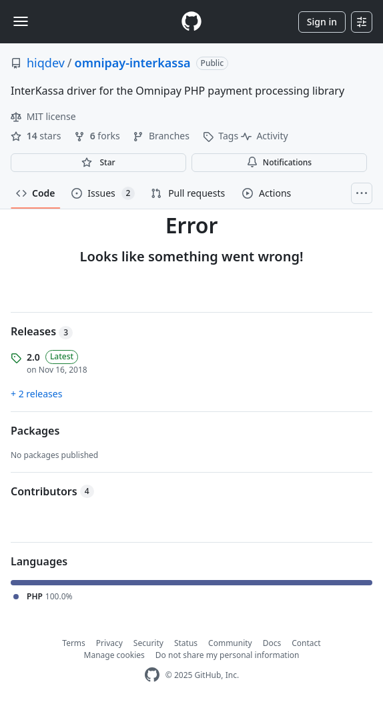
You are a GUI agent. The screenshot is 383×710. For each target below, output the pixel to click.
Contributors (52, 491)
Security (148, 643)
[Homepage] (191, 22)
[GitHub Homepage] (152, 675)
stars (37, 135)
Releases (42, 331)
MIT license (43, 116)
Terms (73, 643)
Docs (272, 643)
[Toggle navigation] (21, 21)
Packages (35, 430)
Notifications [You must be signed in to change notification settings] (279, 162)
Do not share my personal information (227, 655)
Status (186, 643)
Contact (306, 643)
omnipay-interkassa (133, 63)
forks (98, 135)
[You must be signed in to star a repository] (98, 162)
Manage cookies (114, 655)
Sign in (322, 21)
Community (230, 643)
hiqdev (46, 63)
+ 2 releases (36, 393)
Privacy (109, 643)
